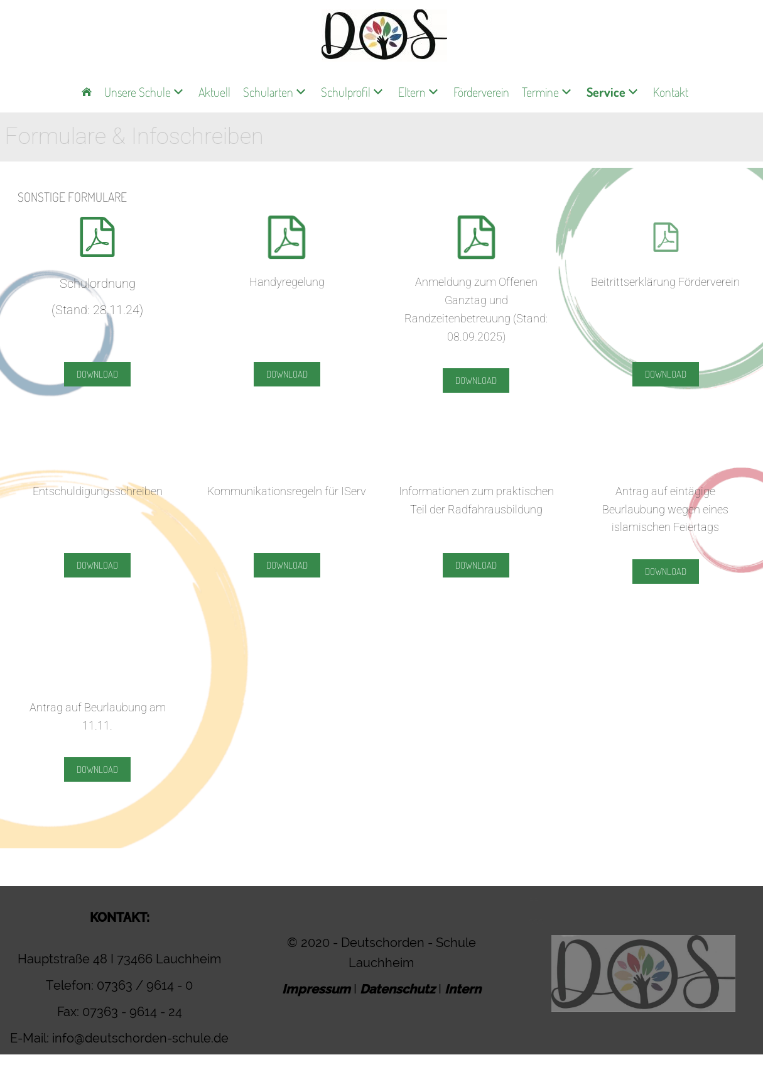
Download (97, 374)
